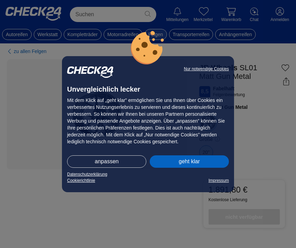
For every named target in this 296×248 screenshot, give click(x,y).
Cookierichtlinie (81, 180)
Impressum (219, 180)
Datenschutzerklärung (87, 174)
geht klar (189, 161)
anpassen (106, 161)
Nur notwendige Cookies (206, 68)
